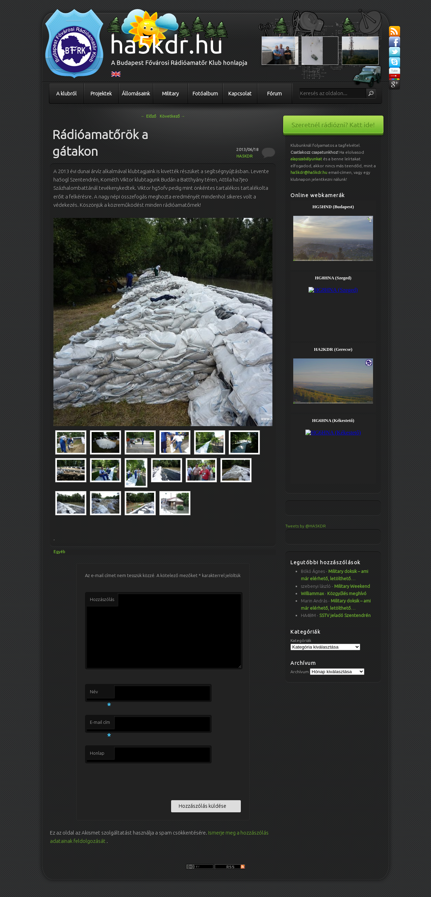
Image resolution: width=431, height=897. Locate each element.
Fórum (274, 93)
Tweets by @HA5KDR (305, 526)
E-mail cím (100, 724)
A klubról (66, 93)
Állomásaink (136, 93)
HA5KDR (244, 156)
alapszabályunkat (306, 158)
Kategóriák (300, 640)
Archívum (299, 671)
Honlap (97, 753)
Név (100, 693)
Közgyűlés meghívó (346, 593)
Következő (172, 116)
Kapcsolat (240, 93)
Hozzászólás (102, 599)
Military (170, 93)
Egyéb (59, 551)
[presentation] (138, 780)
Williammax (312, 593)
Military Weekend (352, 586)
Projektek (101, 93)
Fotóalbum (205, 93)
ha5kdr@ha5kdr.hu (308, 172)
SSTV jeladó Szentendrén (345, 615)
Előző (148, 116)
